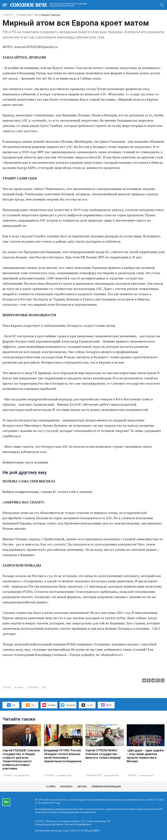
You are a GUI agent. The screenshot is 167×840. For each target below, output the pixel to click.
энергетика (32, 687)
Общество (8, 15)
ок (30, 705)
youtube (49, 705)
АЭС (44, 687)
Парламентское (94, 775)
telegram (68, 705)
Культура (132, 775)
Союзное (8, 775)
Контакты (66, 786)
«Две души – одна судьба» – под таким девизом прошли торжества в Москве (146, 756)
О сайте (51, 786)
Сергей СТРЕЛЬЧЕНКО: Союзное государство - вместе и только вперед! (103, 754)
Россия (7, 687)
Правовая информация (106, 786)
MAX (106, 705)
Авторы (82, 786)
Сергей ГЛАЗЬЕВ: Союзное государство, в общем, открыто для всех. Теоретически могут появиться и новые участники (21, 759)
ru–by (87, 705)
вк (11, 705)
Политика (50, 775)
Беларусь (19, 687)
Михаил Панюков (51, 15)
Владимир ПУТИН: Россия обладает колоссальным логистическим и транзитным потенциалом (63, 756)
